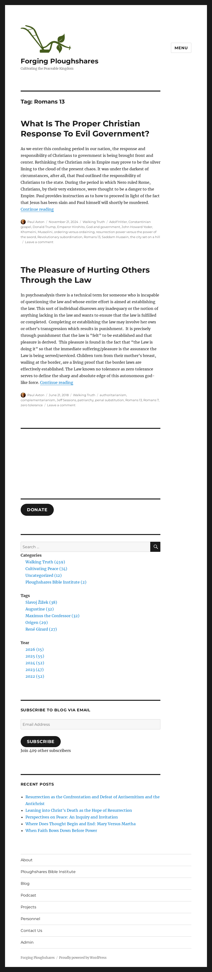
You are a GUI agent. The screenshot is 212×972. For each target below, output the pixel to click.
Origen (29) (36, 622)
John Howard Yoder (136, 227)
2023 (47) (34, 669)
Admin (27, 942)
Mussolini (45, 232)
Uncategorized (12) (43, 575)
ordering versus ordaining (74, 232)
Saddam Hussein (115, 237)
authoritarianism (113, 395)
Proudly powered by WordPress (83, 958)
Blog (25, 883)
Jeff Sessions (66, 400)
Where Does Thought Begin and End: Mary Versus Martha (80, 823)
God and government (103, 227)
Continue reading (37, 209)
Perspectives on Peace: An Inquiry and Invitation (71, 817)
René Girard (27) (41, 629)
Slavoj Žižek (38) (41, 602)
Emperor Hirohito (71, 227)
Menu (181, 48)
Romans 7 (151, 400)
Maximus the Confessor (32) (52, 615)
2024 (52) (34, 662)
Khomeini (28, 232)
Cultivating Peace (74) (46, 568)
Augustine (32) (39, 609)
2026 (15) (34, 649)
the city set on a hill (145, 237)
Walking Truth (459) (45, 562)
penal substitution (109, 400)
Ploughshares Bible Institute (48, 871)
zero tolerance (32, 405)
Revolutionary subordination (59, 237)
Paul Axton (35, 222)
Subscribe (41, 741)
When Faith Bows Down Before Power (61, 830)
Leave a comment (39, 242)
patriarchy (86, 400)
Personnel (30, 919)
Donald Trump (44, 227)
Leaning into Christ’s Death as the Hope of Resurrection (78, 810)
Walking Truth (94, 222)
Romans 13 (92, 237)
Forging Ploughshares (59, 61)
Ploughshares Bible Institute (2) (55, 582)
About (27, 860)
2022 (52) (34, 676)
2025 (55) (34, 656)
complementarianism (38, 400)
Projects (28, 907)
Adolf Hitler (118, 222)
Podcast (28, 895)
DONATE (37, 509)
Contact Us (31, 930)
